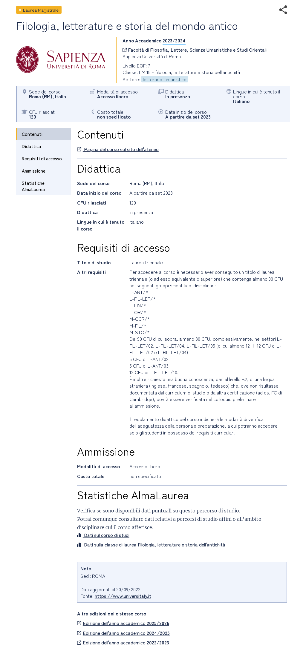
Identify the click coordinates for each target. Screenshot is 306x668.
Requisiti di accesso (42, 158)
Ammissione (33, 171)
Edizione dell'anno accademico (123, 623)
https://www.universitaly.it (123, 595)
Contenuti (32, 134)
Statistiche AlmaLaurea (33, 186)
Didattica (31, 146)
